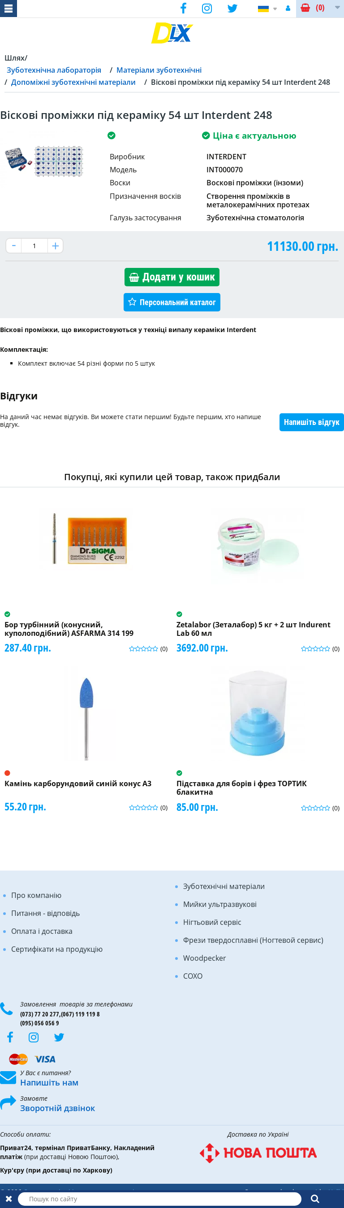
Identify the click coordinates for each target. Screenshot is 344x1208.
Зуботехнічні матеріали (224, 886)
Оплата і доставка (42, 931)
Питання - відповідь (45, 913)
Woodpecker (204, 958)
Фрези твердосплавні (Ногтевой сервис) (253, 940)
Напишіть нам (49, 1082)
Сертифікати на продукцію (57, 949)
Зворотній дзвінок (57, 1108)
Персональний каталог (178, 302)
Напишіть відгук (312, 422)
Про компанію (36, 895)
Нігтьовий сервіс (212, 922)
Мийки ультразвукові (220, 904)
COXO (192, 976)
